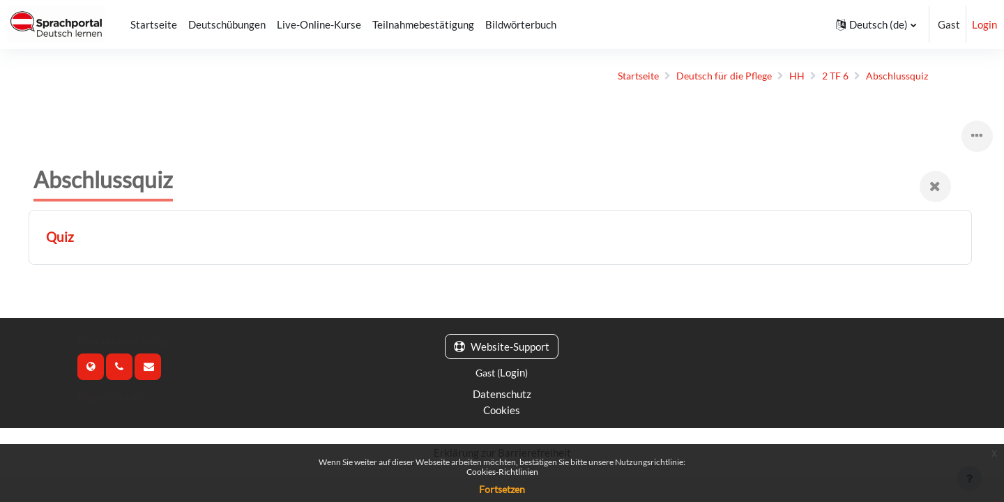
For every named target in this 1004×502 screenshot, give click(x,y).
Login (984, 24)
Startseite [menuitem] (153, 24)
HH (783, 76)
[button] (876, 24)
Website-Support (502, 347)
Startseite (616, 76)
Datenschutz (502, 394)
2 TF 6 (823, 76)
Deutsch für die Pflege (708, 76)
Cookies (502, 410)
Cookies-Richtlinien (502, 471)
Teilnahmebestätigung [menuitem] (423, 24)
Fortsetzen (502, 489)
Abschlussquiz (887, 76)
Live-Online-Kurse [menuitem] (319, 24)
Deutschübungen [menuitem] (227, 24)
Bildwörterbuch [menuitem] (520, 24)
